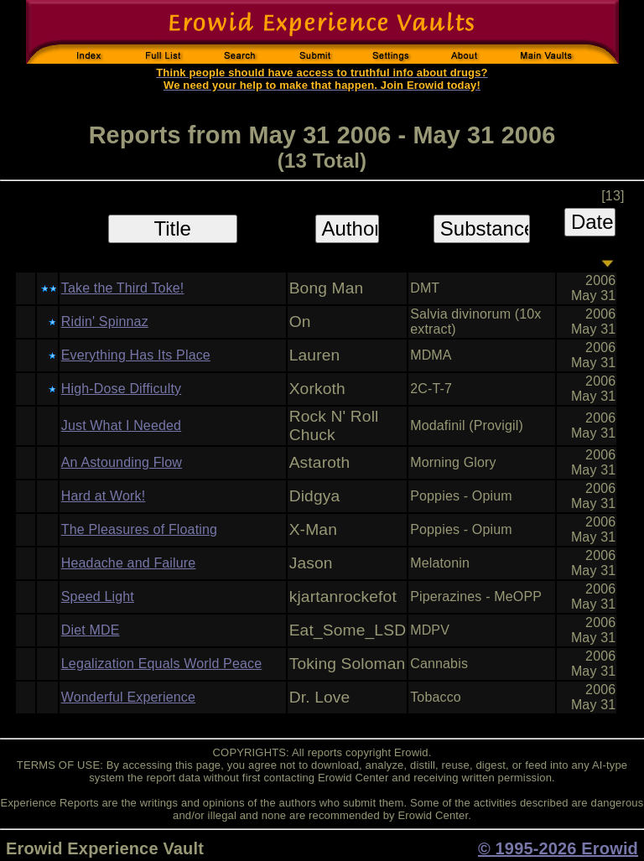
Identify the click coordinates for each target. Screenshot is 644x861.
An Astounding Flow (121, 462)
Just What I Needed (121, 425)
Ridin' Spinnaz (104, 321)
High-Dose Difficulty (121, 388)
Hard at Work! (103, 496)
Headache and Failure (128, 563)
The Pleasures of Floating (139, 529)
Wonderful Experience (128, 697)
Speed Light (97, 596)
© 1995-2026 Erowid (558, 848)
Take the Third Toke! (122, 288)
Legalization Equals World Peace (161, 663)
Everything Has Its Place (135, 355)
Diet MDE (90, 630)
